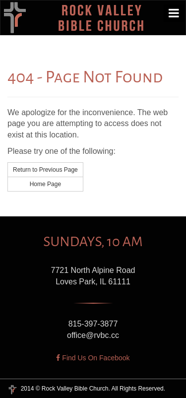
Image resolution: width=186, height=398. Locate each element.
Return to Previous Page (45, 169)
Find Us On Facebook (92, 358)
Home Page (45, 184)
